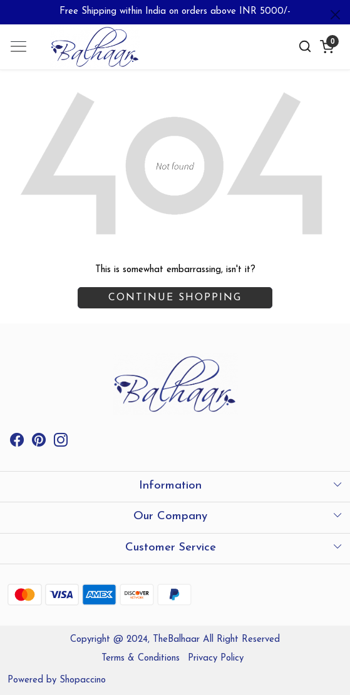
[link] (305, 46)
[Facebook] (17, 442)
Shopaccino (82, 680)
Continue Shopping (175, 298)
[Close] (335, 14)
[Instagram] (60, 442)
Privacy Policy (216, 658)
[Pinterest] (38, 442)
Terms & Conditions (140, 658)
